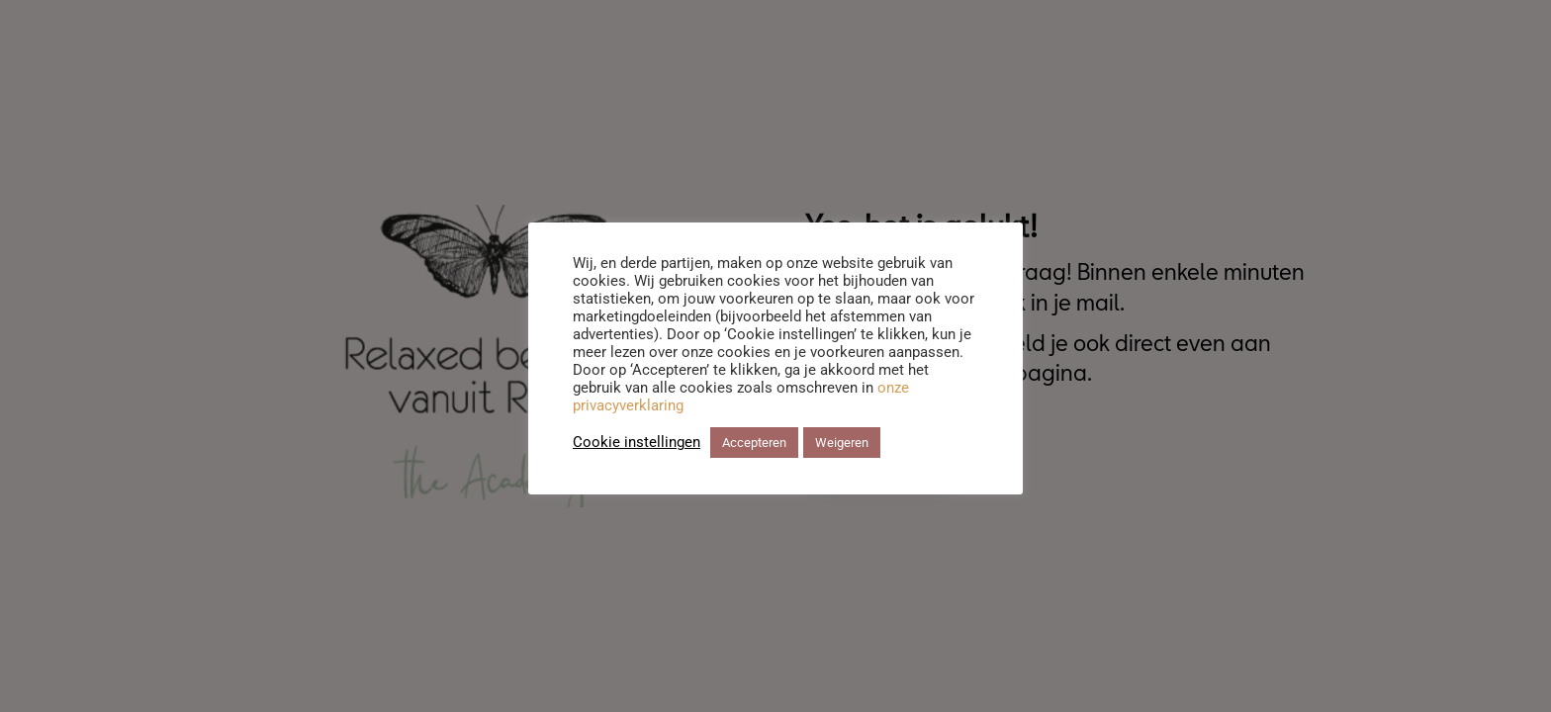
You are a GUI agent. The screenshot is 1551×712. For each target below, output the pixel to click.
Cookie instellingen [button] (636, 442)
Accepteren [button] (754, 442)
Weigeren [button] (841, 442)
